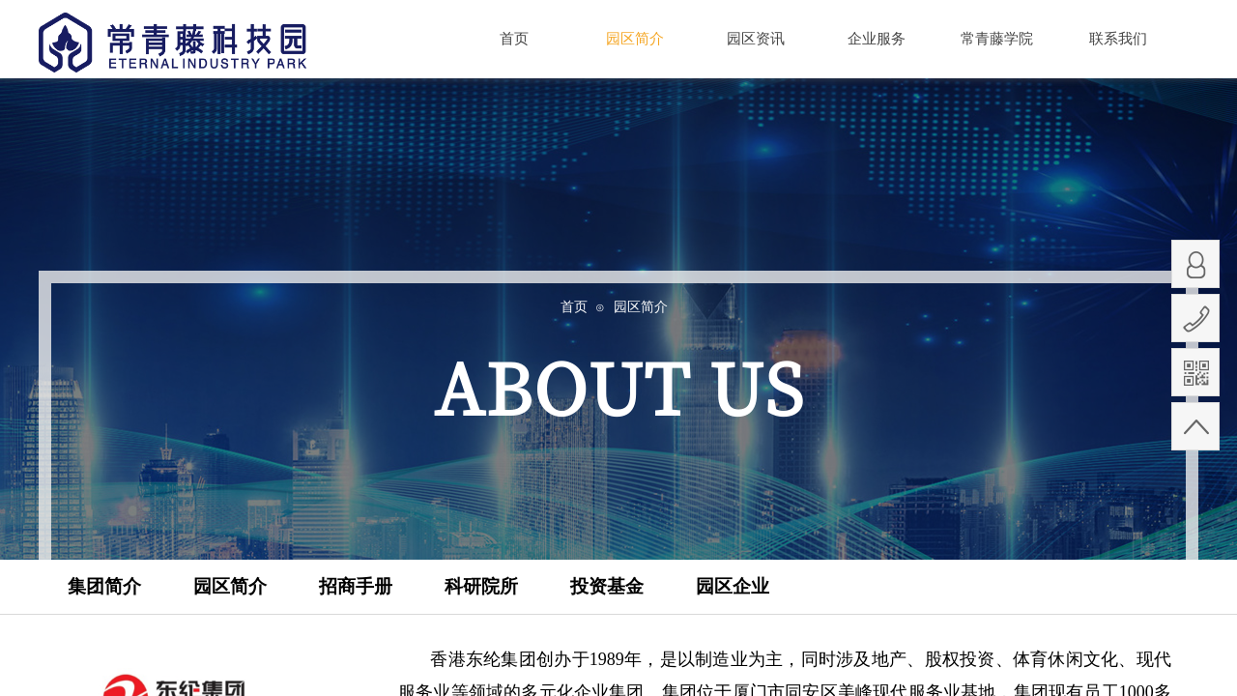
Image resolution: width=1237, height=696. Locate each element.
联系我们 (1118, 38)
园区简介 (635, 38)
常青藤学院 (997, 38)
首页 (514, 38)
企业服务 (877, 38)
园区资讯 (756, 38)
